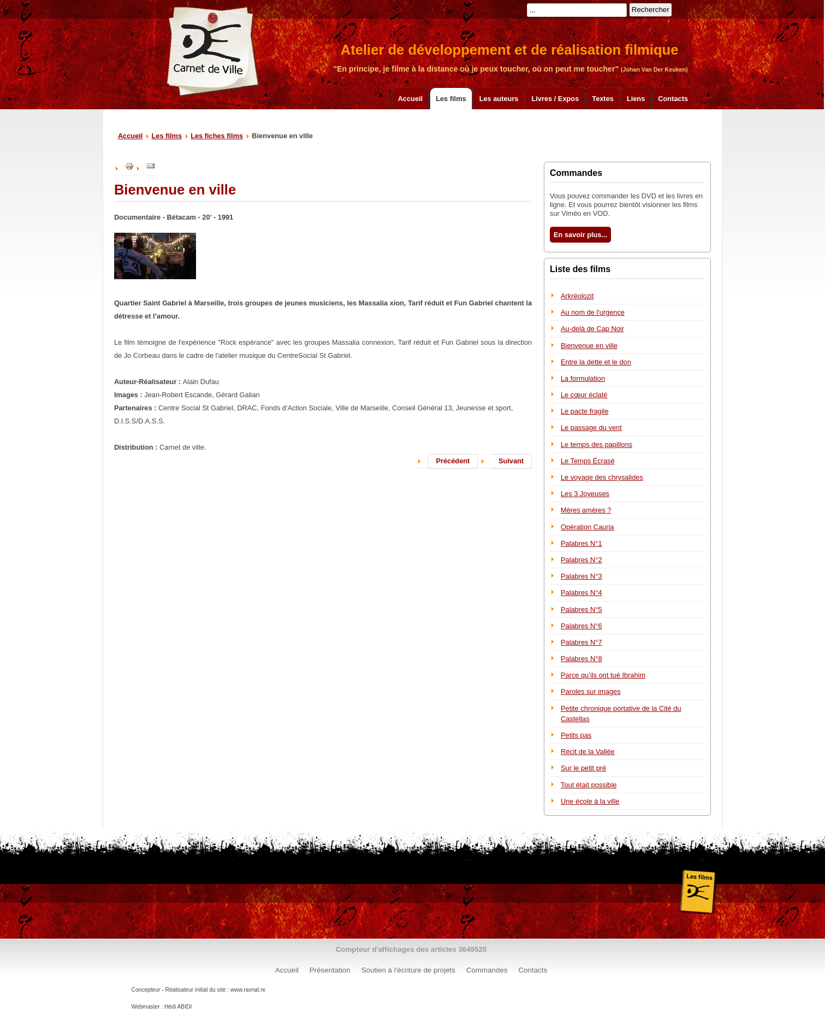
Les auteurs (499, 99)
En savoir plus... (580, 235)
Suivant (511, 461)
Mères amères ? (586, 510)
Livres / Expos (555, 99)
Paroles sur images (591, 691)
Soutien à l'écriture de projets (408, 970)
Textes (603, 99)
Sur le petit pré (583, 768)
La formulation (583, 378)
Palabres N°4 (581, 592)
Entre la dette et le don (596, 362)
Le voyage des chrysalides (602, 477)
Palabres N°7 (581, 642)
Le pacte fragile (585, 411)
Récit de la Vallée (588, 751)
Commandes (487, 970)
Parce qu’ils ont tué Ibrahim (603, 675)
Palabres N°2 (581, 560)
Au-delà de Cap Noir (592, 329)
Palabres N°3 (581, 576)
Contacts (673, 99)
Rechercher (650, 9)
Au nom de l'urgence (593, 312)
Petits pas (576, 735)
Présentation (330, 970)
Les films (451, 99)
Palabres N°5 (581, 609)
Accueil (410, 99)
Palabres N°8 (581, 659)
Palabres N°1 (581, 543)
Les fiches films (217, 136)
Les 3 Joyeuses (585, 494)
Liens (636, 99)
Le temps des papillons (596, 444)
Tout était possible (588, 785)
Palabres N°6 (581, 626)
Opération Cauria (587, 527)
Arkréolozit (577, 296)
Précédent (453, 461)
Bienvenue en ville (589, 345)
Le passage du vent (591, 427)
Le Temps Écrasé (588, 461)
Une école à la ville (590, 801)
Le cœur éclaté (584, 395)
